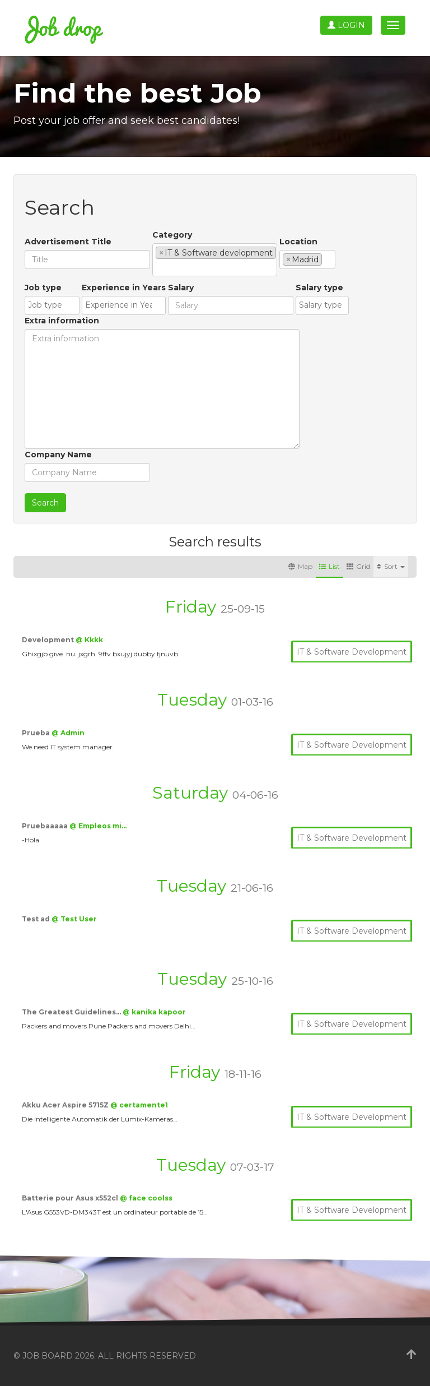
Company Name (58, 454)
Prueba (37, 733)
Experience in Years (124, 287)
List (329, 566)
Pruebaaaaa (45, 826)
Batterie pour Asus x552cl (71, 1198)
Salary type (319, 287)
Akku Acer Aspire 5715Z (66, 1105)
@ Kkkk (89, 640)
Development (49, 640)
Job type (43, 287)
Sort (391, 566)
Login (346, 25)
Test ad (37, 919)
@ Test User (74, 919)
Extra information (62, 321)
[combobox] (214, 259)
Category (172, 235)
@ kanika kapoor (154, 1012)
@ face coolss (146, 1198)
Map (300, 566)
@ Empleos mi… (98, 826)
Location (298, 242)
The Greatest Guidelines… (72, 1012)
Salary (181, 287)
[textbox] (159, 267)
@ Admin (68, 733)
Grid (358, 566)
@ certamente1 (139, 1105)
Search (45, 503)
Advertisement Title (68, 242)
